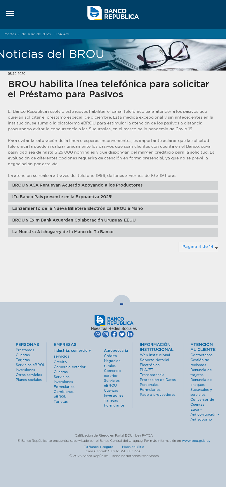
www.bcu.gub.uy (196, 440)
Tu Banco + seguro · (102, 447)
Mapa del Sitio (133, 447)
